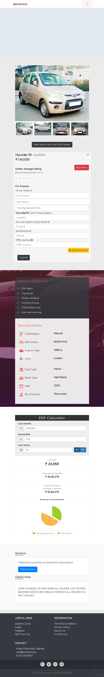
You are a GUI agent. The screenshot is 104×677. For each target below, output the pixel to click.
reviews (39, 172)
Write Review (27, 569)
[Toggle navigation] (87, 4)
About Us (59, 630)
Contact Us (60, 634)
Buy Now (81, 167)
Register (20, 630)
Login (18, 627)
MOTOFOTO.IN (63, 672)
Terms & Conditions (65, 623)
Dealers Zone (23, 623)
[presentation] (84, 92)
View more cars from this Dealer (52, 144)
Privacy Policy (62, 627)
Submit (23, 257)
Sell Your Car (22, 634)
